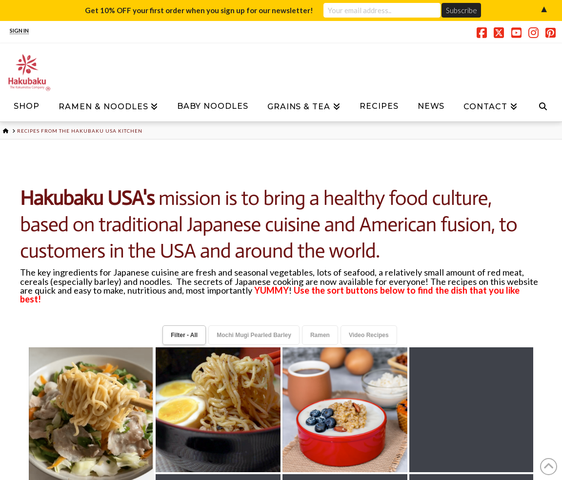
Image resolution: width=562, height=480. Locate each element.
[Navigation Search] (543, 109)
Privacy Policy (201, 404)
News (144, 404)
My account (399, 404)
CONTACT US (241, 457)
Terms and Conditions (302, 404)
